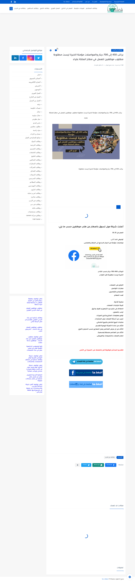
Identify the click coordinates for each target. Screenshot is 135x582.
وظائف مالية (36, 208)
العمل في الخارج (66, 8)
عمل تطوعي (36, 119)
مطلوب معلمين (35, 126)
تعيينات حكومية (79, 8)
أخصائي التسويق (35, 78)
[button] (110, 465)
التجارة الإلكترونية (34, 82)
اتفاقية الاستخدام (77, 2)
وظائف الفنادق (35, 171)
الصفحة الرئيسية (119, 2)
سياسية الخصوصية (106, 2)
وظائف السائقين (32, 8)
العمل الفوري (55, 8)
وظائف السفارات (34, 163)
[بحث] (11, 8)
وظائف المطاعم (91, 8)
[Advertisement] (67, 30)
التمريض (37, 86)
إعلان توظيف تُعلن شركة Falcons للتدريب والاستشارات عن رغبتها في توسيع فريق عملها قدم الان (34, 388)
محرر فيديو (36, 123)
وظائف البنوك (35, 141)
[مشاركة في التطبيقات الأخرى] (77, 465)
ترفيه (38, 104)
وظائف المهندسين (34, 186)
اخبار (38, 75)
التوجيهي (37, 89)
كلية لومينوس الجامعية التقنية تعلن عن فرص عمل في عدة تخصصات (34, 348)
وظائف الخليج (44, 8)
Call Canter (36, 219)
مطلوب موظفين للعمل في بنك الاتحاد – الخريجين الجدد (33, 329)
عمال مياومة (36, 115)
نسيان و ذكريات (35, 134)
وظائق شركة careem (33, 215)
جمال (38, 112)
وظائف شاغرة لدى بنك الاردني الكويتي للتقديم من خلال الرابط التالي (33, 320)
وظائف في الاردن (20, 8)
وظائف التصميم (35, 149)
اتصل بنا (94, 2)
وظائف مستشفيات (34, 212)
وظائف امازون (35, 189)
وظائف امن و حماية (34, 193)
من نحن (87, 2)
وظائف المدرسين (34, 178)
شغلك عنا (66, 2)
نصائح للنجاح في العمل (32, 138)
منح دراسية (36, 130)
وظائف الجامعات (34, 152)
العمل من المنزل (34, 100)
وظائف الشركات (35, 167)
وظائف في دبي (35, 204)
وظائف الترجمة (35, 145)
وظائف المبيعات (35, 175)
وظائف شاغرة (35, 197)
